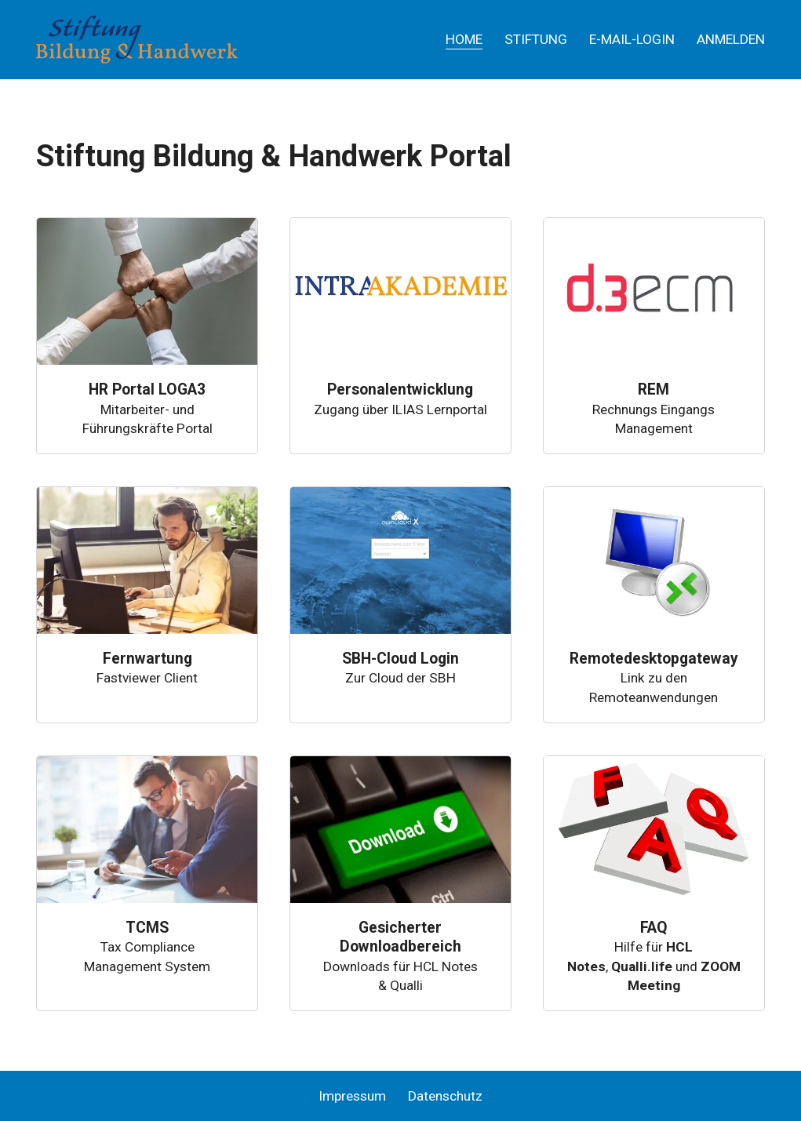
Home (464, 39)
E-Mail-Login (632, 39)
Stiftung (535, 39)
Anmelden (731, 39)
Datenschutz (445, 1096)
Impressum (352, 1096)
